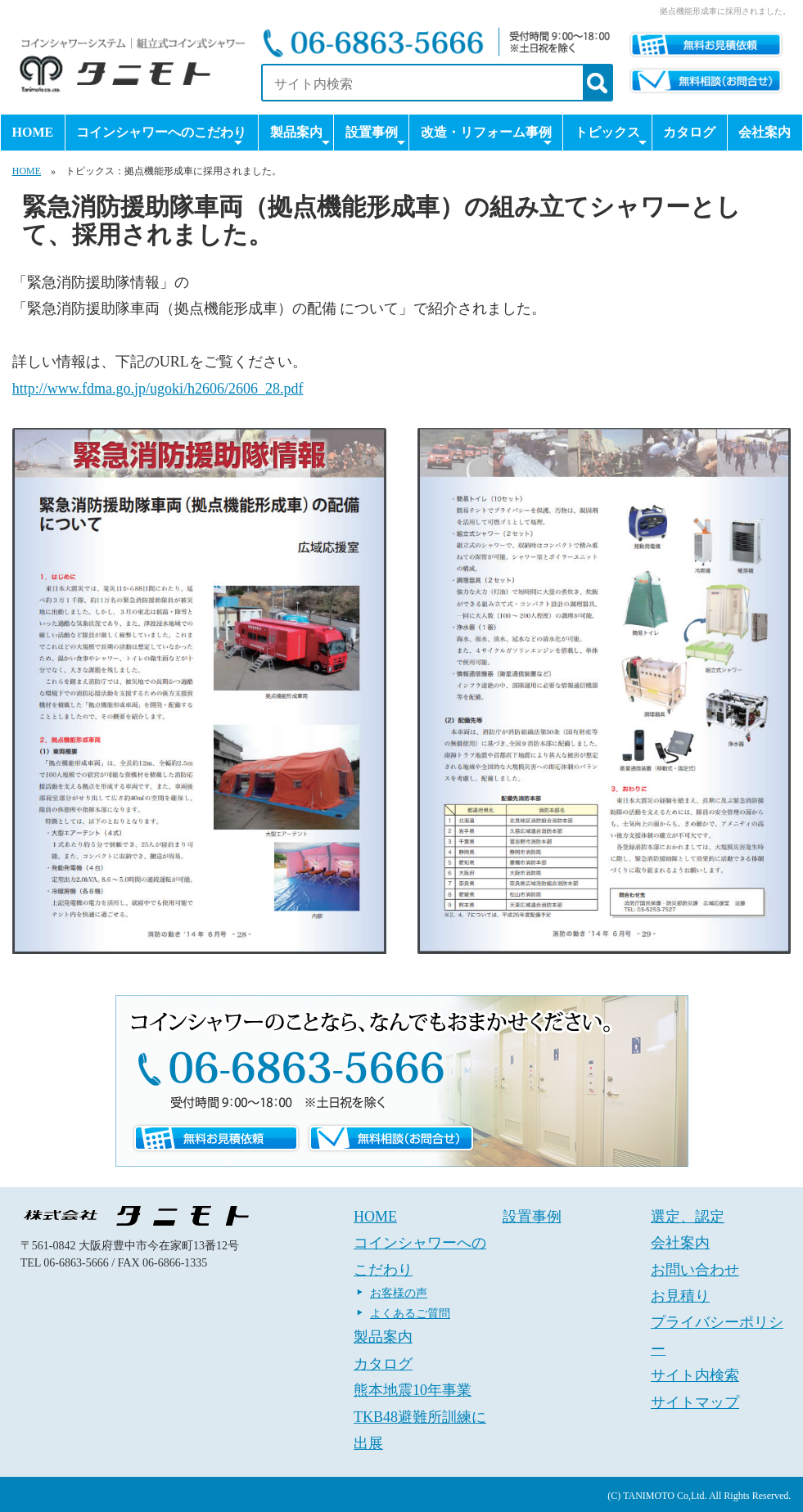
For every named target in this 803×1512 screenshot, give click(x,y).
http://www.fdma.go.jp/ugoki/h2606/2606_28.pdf (158, 388)
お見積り (680, 1296)
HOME (33, 132)
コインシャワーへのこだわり (161, 137)
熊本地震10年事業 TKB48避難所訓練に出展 (420, 1416)
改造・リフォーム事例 (486, 137)
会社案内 (764, 132)
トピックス (611, 137)
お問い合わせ (695, 1270)
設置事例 (375, 137)
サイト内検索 (695, 1375)
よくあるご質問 (410, 1313)
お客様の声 (398, 1293)
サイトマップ (695, 1402)
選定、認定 (687, 1216)
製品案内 (300, 137)
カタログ (689, 132)
